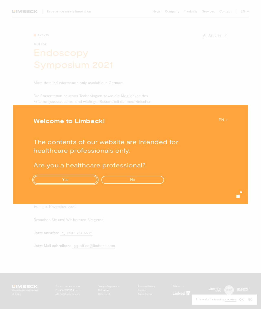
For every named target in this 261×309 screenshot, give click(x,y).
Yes (65, 179)
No (132, 179)
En (221, 120)
